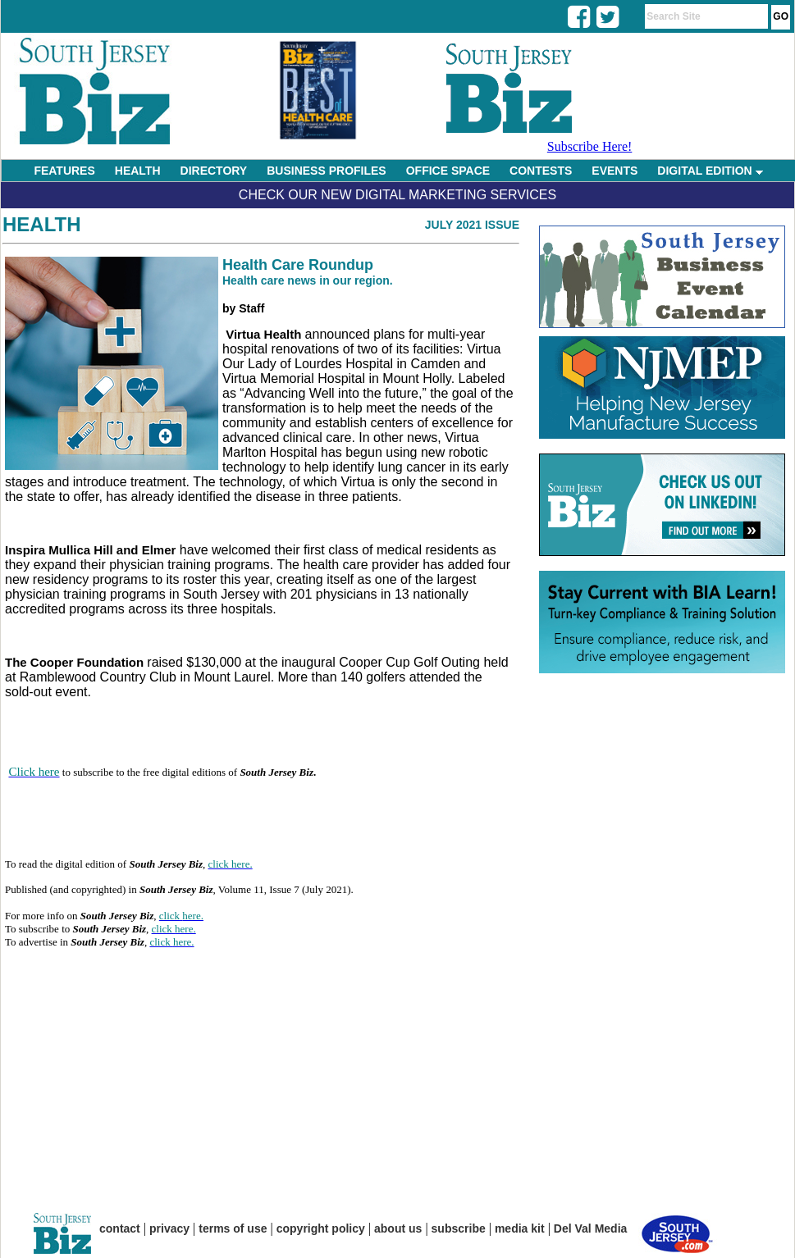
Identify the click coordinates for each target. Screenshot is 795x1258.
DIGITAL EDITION (709, 170)
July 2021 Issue (472, 224)
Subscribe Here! (590, 146)
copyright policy (320, 1228)
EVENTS (614, 170)
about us (398, 1228)
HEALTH (138, 170)
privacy (169, 1228)
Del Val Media (590, 1228)
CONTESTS (540, 170)
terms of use (233, 1228)
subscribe (459, 1228)
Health (41, 224)
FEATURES (64, 170)
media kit (520, 1228)
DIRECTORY (214, 170)
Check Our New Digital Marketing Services (397, 195)
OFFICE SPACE (448, 170)
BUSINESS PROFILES (326, 170)
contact (119, 1228)
